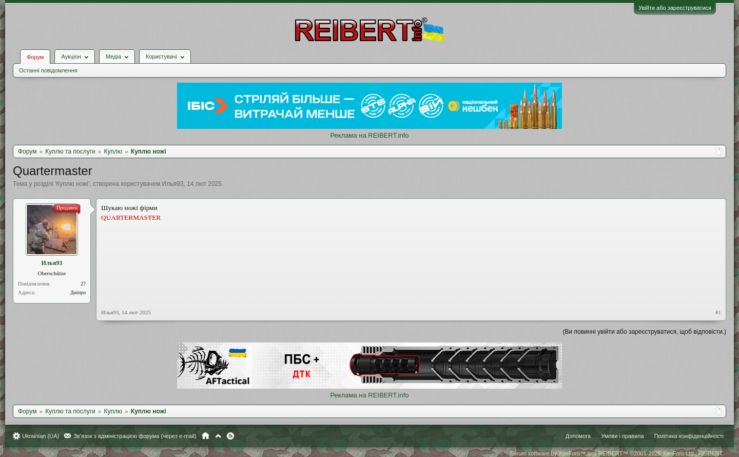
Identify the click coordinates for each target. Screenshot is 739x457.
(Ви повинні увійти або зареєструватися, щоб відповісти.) (644, 331)
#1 (718, 312)
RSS (230, 436)
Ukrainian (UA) (40, 436)
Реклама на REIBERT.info (369, 135)
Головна (205, 436)
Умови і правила (622, 436)
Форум (35, 57)
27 (83, 284)
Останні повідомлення (48, 70)
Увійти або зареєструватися (674, 8)
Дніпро (78, 292)
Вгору (218, 436)
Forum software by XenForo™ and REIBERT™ (617, 453)
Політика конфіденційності (689, 436)
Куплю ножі (72, 183)
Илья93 (173, 183)
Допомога (578, 436)
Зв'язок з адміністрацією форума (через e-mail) (135, 436)
